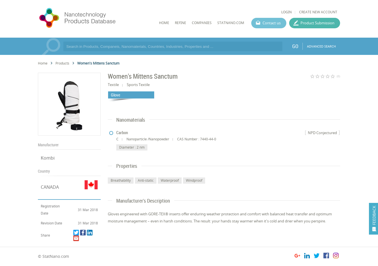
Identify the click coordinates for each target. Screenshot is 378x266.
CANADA (50, 187)
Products (62, 63)
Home (43, 63)
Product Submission (317, 22)
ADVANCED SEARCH (321, 46)
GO (295, 46)
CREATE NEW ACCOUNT (318, 12)
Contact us (272, 22)
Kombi (48, 158)
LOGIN (286, 12)
